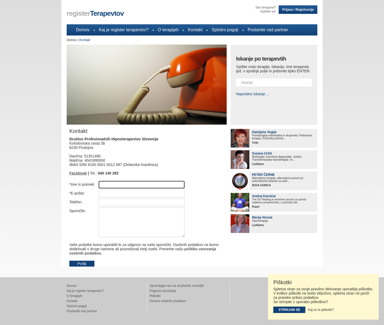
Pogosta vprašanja (163, 291)
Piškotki (155, 296)
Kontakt (195, 29)
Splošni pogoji (225, 29)
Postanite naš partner (268, 29)
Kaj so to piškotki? (321, 310)
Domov (83, 29)
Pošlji (81, 263)
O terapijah (168, 29)
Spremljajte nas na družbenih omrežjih (177, 286)
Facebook (78, 173)
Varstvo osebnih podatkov (168, 301)
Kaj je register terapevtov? (124, 29)
